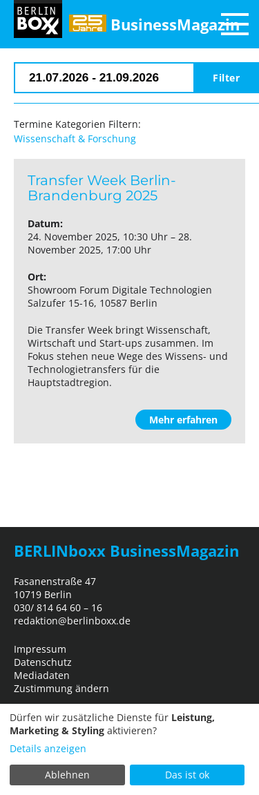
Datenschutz (43, 662)
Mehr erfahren (183, 419)
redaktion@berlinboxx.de (72, 620)
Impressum (40, 648)
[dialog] (129, 749)
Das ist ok (187, 774)
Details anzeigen (48, 748)
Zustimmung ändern (61, 688)
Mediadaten (42, 675)
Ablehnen (67, 774)
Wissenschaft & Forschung (75, 138)
